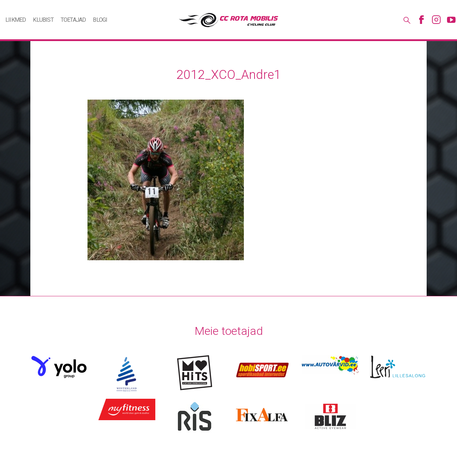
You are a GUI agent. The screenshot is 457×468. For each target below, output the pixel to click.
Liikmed (15, 19)
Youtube (451, 19)
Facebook (421, 19)
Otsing (406, 19)
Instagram (436, 19)
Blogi (100, 19)
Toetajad (73, 19)
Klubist (43, 19)
